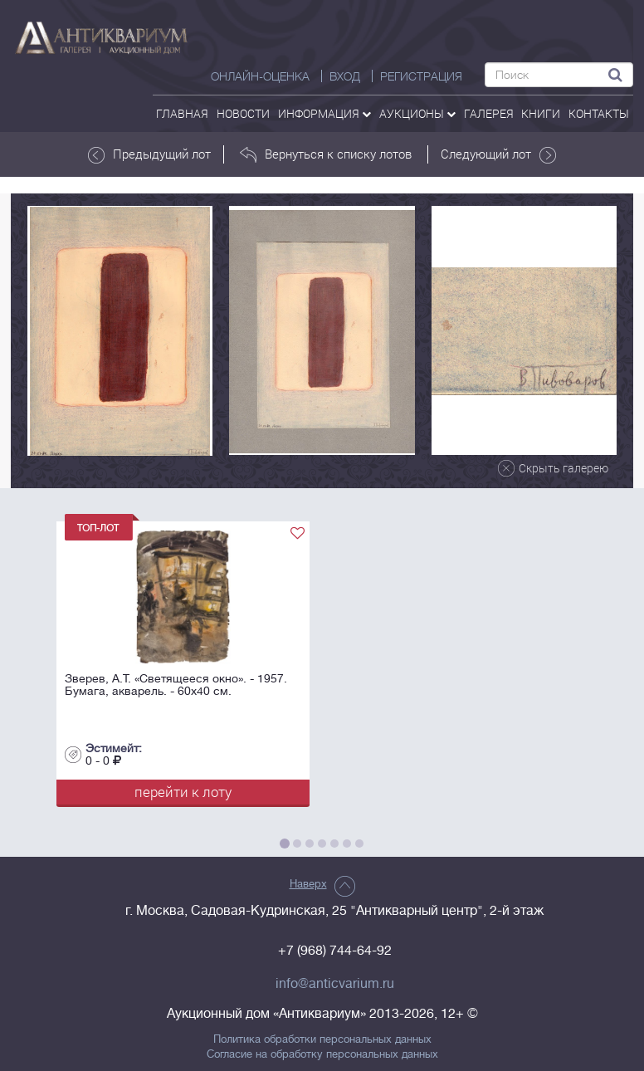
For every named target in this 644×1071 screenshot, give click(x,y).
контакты (598, 113)
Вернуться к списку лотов (326, 154)
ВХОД (344, 76)
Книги (540, 113)
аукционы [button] (417, 113)
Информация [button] (324, 113)
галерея (489, 113)
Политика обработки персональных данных (322, 1039)
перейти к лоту (183, 791)
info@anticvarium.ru (335, 983)
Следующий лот (498, 154)
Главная (182, 113)
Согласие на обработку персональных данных (322, 1054)
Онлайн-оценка (260, 76)
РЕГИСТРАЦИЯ (421, 76)
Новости (243, 113)
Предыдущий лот (149, 154)
